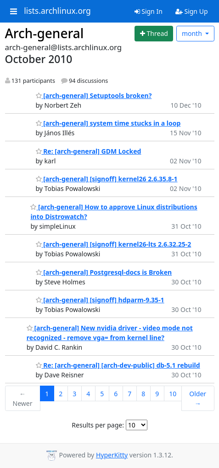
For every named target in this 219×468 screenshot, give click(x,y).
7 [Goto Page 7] (129, 393)
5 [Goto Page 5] (102, 393)
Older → (197, 398)
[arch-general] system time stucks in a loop (108, 123)
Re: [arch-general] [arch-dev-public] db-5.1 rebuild (118, 365)
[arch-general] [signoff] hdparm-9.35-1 (100, 299)
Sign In (149, 11)
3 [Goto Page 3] (74, 393)
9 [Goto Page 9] (157, 393)
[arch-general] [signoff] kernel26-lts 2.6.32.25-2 (113, 244)
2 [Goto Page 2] (60, 393)
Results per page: (98, 425)
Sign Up (191, 11)
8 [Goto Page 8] (143, 393)
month (193, 33)
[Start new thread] (154, 33)
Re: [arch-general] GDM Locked (88, 151)
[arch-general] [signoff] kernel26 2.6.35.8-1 (107, 178)
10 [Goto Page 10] (172, 393)
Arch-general (44, 33)
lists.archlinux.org (57, 11)
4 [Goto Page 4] (88, 393)
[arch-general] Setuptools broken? (94, 95)
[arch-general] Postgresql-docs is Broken (104, 272)
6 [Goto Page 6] (116, 393)
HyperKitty (112, 455)
